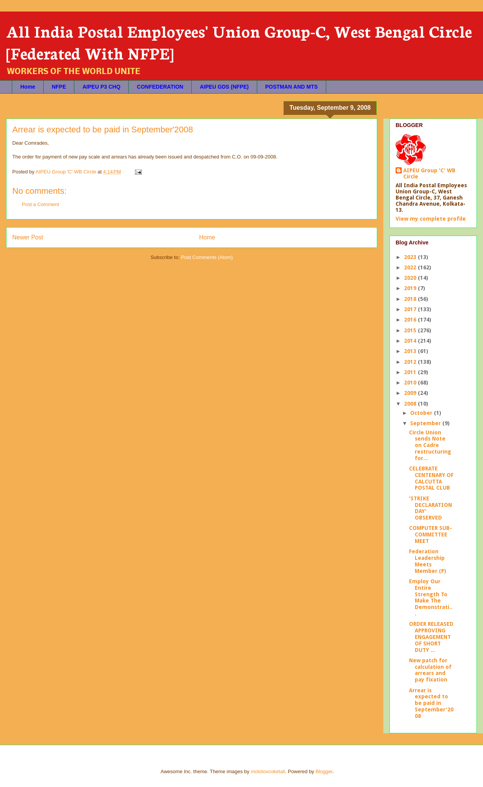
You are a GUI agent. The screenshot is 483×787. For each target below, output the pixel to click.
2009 (411, 393)
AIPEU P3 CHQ (101, 87)
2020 (411, 278)
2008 (411, 404)
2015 (411, 330)
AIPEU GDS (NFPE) (224, 87)
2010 (411, 382)
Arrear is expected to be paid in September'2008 (431, 703)
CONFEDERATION (160, 87)
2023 (411, 257)
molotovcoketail (268, 771)
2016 (411, 320)
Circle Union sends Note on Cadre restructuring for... (430, 445)
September (426, 423)
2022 (411, 267)
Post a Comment (40, 204)
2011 (411, 372)
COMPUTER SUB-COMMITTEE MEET (430, 534)
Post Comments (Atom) (207, 257)
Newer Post (27, 237)
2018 (411, 299)
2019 (411, 288)
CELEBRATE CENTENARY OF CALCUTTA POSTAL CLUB (431, 478)
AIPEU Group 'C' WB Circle (429, 173)
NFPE (59, 87)
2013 (411, 351)
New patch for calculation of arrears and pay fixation (430, 670)
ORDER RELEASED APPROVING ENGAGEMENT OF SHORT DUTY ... (431, 637)
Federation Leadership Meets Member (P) (427, 561)
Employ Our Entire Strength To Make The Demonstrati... (430, 597)
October (422, 413)
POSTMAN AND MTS (291, 87)
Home (27, 87)
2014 (411, 341)
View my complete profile (431, 219)
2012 (411, 362)
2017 (411, 309)
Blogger (323, 771)
